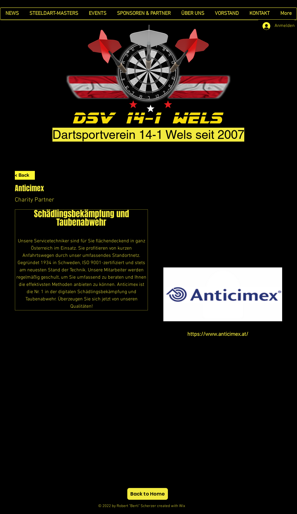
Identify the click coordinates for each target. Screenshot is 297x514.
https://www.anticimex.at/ (217, 334)
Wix (187, 506)
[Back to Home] (147, 494)
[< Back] (25, 175)
